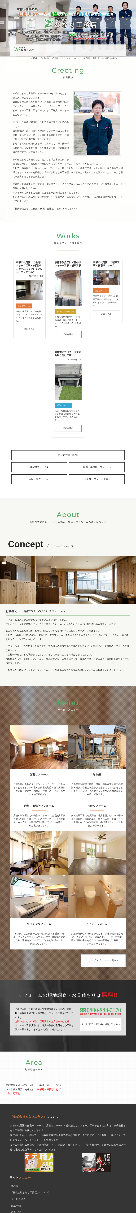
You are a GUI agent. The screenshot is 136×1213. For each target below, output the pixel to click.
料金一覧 (96, 58)
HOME (34, 58)
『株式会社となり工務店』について (52, 58)
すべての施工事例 (68, 455)
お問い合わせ (115, 58)
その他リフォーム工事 (65, 312)
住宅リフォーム (24, 306)
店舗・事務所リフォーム (97, 467)
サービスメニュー (74, 58)
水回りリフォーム (63, 405)
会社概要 (105, 58)
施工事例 (86, 58)
